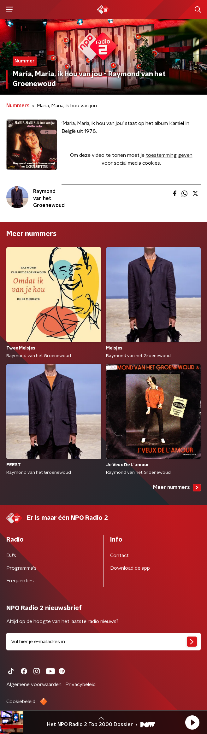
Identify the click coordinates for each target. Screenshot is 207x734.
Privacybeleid (80, 684)
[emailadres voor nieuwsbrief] (103, 641)
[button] (192, 722)
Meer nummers (177, 487)
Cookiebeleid (20, 701)
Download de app (130, 568)
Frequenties (20, 580)
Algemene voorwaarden (34, 684)
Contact (119, 555)
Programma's (21, 568)
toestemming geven (169, 155)
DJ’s (11, 555)
